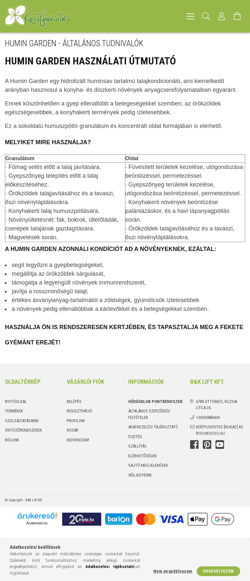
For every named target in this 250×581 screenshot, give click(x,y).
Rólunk (12, 439)
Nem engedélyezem (172, 571)
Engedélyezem (218, 571)
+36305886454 (208, 417)
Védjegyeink (140, 475)
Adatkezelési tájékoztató (153, 426)
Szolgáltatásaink (22, 420)
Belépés (74, 401)
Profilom (76, 420)
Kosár (72, 430)
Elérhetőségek (142, 455)
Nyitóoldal (16, 401)
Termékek (14, 410)
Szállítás (137, 446)
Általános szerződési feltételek (149, 414)
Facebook (194, 445)
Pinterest (207, 445)
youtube (219, 445)
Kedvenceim (78, 439)
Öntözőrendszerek (23, 430)
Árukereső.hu (37, 523)
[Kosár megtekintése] (237, 16)
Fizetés (135, 436)
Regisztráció (79, 410)
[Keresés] (206, 16)
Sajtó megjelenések (148, 465)
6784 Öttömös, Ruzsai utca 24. (216, 404)
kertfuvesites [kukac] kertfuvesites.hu (219, 430)
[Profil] (221, 16)
